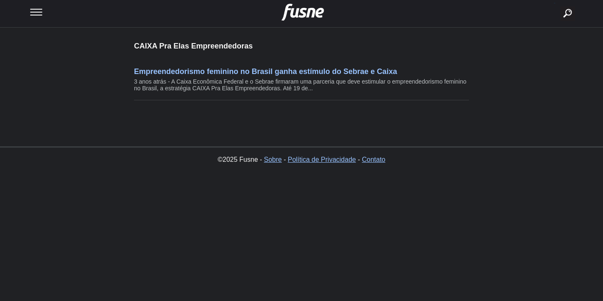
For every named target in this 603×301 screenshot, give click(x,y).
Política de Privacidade (322, 159)
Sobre (273, 159)
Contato (373, 159)
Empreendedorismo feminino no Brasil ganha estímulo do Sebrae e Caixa (265, 71)
